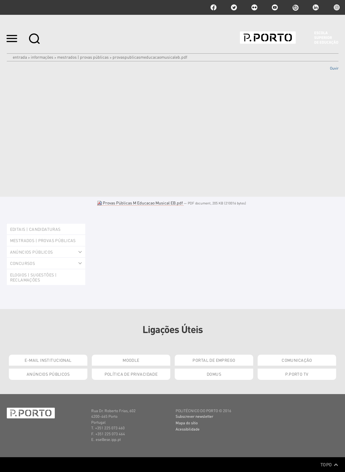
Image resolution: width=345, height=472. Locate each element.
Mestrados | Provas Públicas (83, 57)
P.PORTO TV (296, 374)
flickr (254, 7)
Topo (329, 465)
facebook (213, 7)
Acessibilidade (188, 428)
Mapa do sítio (187, 422)
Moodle (131, 360)
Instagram (336, 7)
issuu (295, 7)
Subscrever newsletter (194, 416)
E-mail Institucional (48, 360)
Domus (214, 374)
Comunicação (297, 360)
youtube (275, 7)
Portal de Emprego (213, 360)
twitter (234, 7)
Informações (42, 57)
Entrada (20, 57)
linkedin (316, 7)
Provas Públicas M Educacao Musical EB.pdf (140, 202)
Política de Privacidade (131, 374)
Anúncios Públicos (48, 374)
